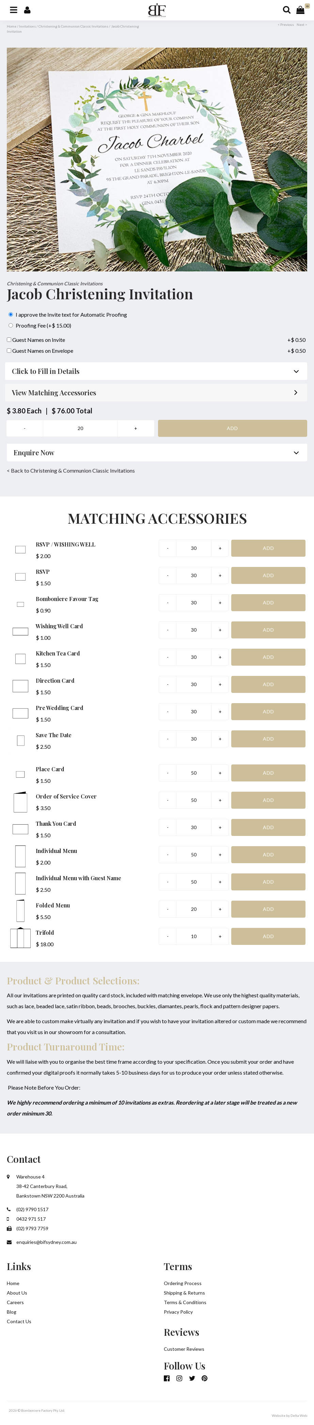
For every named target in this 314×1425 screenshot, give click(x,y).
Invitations (27, 26)
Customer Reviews (184, 1349)
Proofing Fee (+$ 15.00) (40, 325)
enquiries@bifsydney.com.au (42, 1242)
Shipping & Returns (184, 1293)
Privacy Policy (178, 1312)
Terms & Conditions (185, 1302)
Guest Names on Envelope (40, 350)
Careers (15, 1302)
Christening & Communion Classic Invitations (73, 26)
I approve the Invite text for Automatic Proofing (68, 314)
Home (11, 26)
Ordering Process (183, 1283)
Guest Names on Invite (36, 339)
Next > (302, 24)
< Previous (286, 24)
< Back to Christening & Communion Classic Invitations (71, 470)
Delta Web (299, 1415)
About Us (17, 1293)
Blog (11, 1312)
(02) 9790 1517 (27, 1209)
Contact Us (19, 1321)
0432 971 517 (26, 1219)
